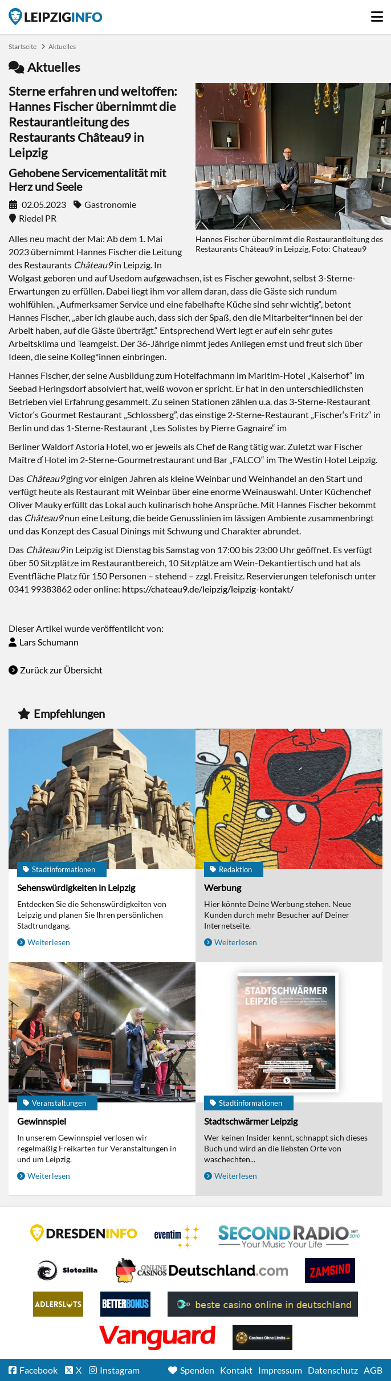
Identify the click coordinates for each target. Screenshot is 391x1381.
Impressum (280, 1369)
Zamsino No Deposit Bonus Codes (330, 1270)
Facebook (38, 1369)
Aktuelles (62, 46)
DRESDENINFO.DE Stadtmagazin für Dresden (83, 1232)
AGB (373, 1369)
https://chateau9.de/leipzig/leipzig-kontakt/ (208, 588)
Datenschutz (333, 1369)
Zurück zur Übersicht (61, 669)
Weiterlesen (48, 942)
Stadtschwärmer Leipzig (251, 1121)
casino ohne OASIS (157, 1337)
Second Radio (289, 1236)
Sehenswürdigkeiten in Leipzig (76, 887)
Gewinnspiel (41, 1121)
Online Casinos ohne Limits (262, 1337)
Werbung (222, 887)
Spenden (197, 1369)
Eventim (177, 1236)
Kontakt (236, 1369)
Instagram (120, 1369)
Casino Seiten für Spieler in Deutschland (67, 1270)
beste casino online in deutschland (263, 1304)
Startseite (55, 16)
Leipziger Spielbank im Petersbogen (202, 1270)
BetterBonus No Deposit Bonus (125, 1304)
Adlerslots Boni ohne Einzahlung (58, 1304)
